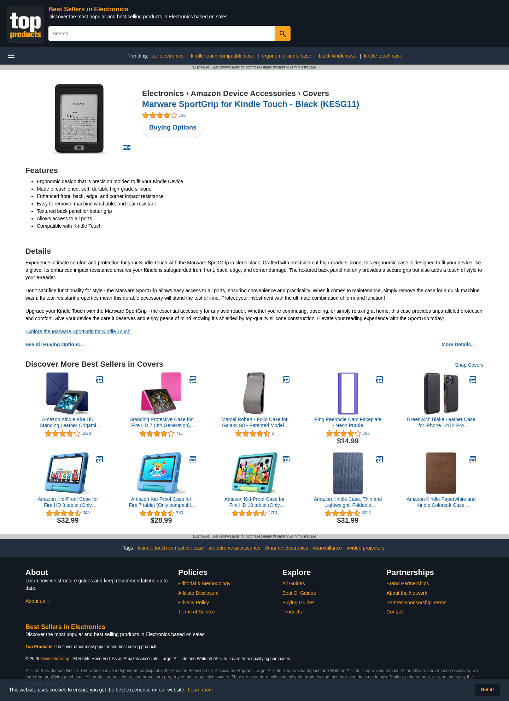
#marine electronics (286, 548)
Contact (394, 612)
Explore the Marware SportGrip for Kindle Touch (77, 331)
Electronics (163, 93)
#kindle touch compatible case (171, 548)
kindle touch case (383, 56)
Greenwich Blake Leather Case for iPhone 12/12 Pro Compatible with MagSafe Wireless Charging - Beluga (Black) (441, 423)
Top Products (39, 646)
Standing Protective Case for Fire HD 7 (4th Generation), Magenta (161, 423)
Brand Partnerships (407, 583)
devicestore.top (54, 658)
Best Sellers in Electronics (88, 9)
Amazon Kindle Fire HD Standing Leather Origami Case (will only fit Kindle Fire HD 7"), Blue (68, 423)
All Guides (293, 583)
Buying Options (173, 127)
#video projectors (366, 548)
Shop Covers (469, 365)
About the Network (406, 593)
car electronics (167, 56)
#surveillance (327, 548)
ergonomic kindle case (286, 56)
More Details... (458, 344)
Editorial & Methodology (204, 583)
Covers (316, 93)
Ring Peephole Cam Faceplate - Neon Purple (348, 422)
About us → (38, 601)
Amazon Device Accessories (243, 93)
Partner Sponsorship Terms (416, 602)
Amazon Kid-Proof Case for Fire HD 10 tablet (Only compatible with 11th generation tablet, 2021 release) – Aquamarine (254, 502)
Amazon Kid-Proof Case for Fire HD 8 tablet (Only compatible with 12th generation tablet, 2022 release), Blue (68, 502)
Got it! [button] (487, 689)
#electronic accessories (235, 548)
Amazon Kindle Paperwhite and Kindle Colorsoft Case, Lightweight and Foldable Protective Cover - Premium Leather (440, 502)
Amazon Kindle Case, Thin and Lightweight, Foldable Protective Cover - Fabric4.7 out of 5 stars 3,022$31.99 (348, 502)
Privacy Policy (193, 602)
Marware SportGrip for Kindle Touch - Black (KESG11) (250, 104)
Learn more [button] (200, 690)
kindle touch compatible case (223, 56)
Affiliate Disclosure (198, 593)
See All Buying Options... (54, 344)
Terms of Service (196, 612)
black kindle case (338, 56)
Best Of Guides (299, 593)
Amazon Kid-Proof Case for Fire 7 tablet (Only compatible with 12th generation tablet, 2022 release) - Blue (161, 502)
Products (292, 612)
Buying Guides (298, 602)
